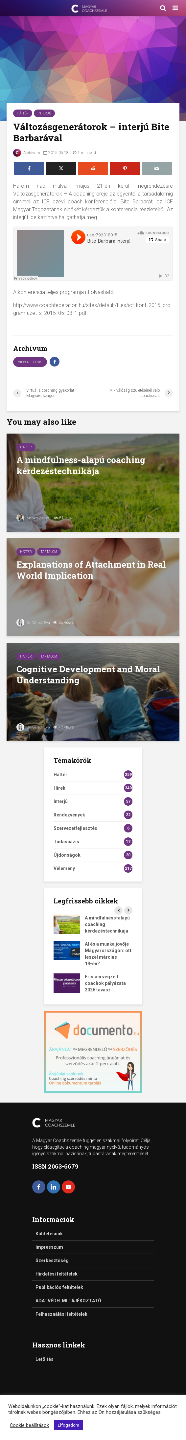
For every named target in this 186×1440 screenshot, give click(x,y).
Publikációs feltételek (59, 1287)
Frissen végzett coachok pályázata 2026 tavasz (105, 983)
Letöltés (44, 1359)
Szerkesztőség (52, 1260)
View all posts (30, 362)
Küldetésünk (49, 1233)
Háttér (23, 113)
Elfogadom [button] (68, 1425)
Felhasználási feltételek (61, 1314)
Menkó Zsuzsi (34, 518)
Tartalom (49, 552)
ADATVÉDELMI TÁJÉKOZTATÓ (68, 1300)
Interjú (44, 113)
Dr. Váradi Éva (33, 622)
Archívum (26, 152)
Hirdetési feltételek (56, 1274)
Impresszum (49, 1247)
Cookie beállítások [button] (29, 1425)
